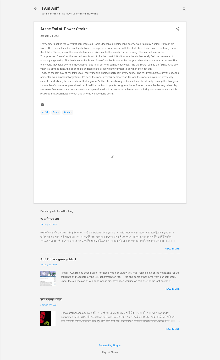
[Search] (184, 9)
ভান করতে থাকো (51, 299)
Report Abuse (110, 352)
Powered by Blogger (110, 345)
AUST (45, 112)
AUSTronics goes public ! (58, 259)
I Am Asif (50, 8)
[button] (177, 29)
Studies (67, 112)
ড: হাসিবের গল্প (49, 219)
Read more (172, 248)
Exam (56, 112)
